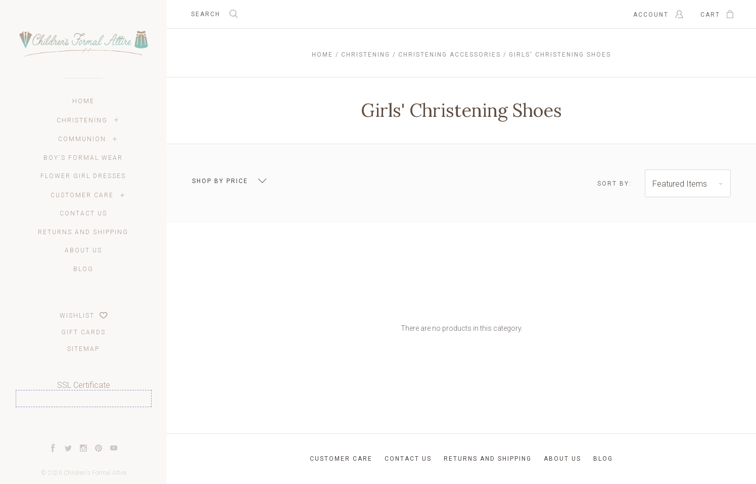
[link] (83, 425)
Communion (82, 139)
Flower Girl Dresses (83, 176)
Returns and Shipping (83, 232)
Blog (83, 269)
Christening (82, 120)
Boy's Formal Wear (83, 157)
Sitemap (83, 349)
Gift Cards (83, 332)
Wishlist (84, 315)
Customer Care (82, 195)
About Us (83, 250)
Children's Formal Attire (95, 472)
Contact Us (83, 213)
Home (83, 101)
